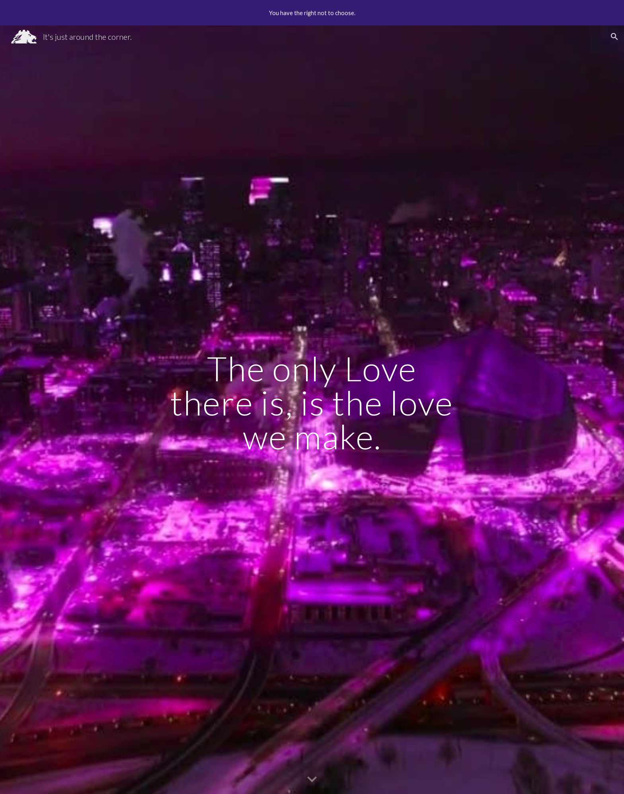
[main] (312, 409)
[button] (614, 36)
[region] (312, 12)
